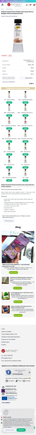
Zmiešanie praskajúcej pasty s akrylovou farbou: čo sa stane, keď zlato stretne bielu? (21, 279)
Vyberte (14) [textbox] (28, 78)
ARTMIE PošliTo (5, 342)
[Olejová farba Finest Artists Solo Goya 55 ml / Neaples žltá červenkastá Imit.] (18, 35)
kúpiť (9, 102)
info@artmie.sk (7, 358)
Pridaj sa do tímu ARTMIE (8, 339)
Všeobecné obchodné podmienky (10, 337)
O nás (3, 329)
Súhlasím (21, 430)
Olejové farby (9, 9)
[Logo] (14, 5)
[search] (26, 5)
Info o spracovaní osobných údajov (11, 360)
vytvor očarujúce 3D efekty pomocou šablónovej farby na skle (21, 307)
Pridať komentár (9, 220)
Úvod (2, 9)
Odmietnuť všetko (10, 430)
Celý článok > (13, 272)
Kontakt (3, 344)
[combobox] (26, 78)
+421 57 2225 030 (8, 355)
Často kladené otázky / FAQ (9, 334)
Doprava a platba (6, 331)
